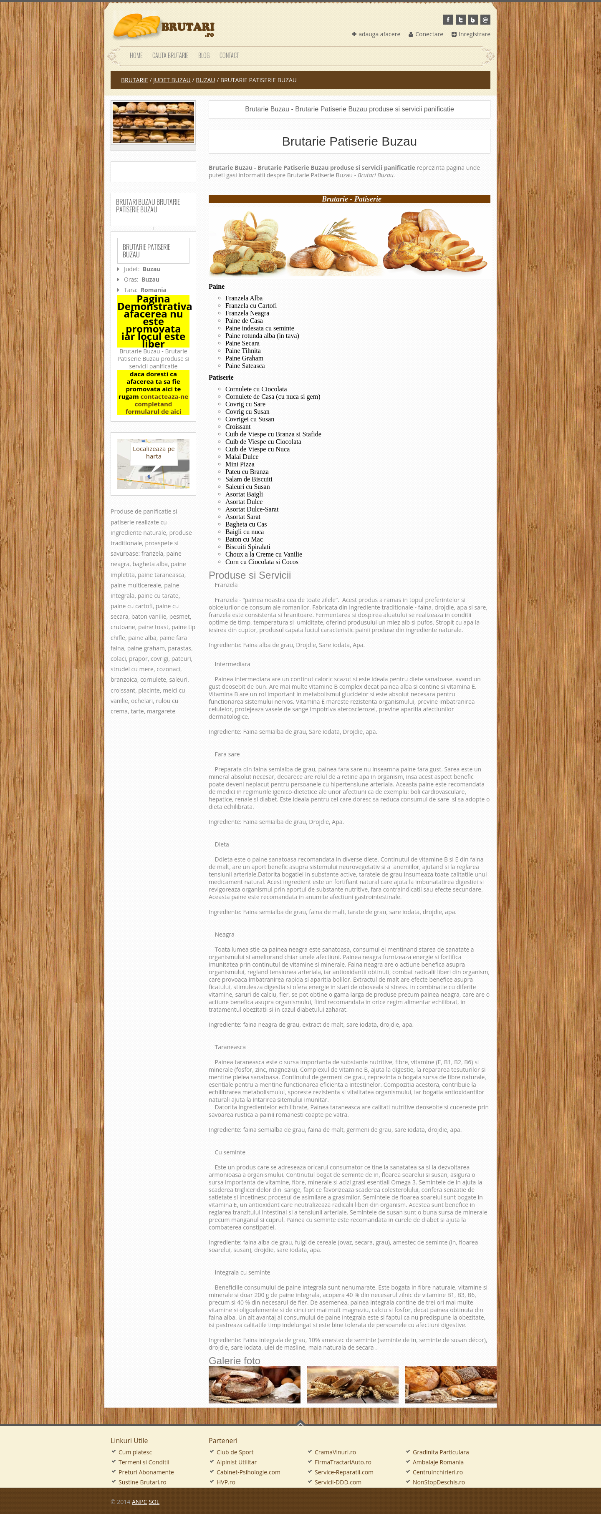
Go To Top (300, 1422)
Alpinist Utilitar (237, 1462)
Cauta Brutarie (170, 55)
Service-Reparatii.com (344, 1472)
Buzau (205, 80)
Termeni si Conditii (144, 1462)
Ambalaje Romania (438, 1462)
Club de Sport (235, 1452)
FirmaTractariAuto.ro (343, 1462)
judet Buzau (172, 80)
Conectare (426, 34)
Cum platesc (135, 1452)
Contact (229, 55)
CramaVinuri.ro (335, 1452)
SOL (154, 1502)
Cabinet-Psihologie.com (248, 1472)
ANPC (139, 1502)
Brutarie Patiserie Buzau (146, 250)
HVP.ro (226, 1482)
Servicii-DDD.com (338, 1482)
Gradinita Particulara (441, 1452)
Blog (204, 55)
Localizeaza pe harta (154, 452)
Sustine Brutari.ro (143, 1482)
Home (136, 55)
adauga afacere (376, 34)
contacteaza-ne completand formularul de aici (157, 404)
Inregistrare (471, 34)
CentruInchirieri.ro (438, 1472)
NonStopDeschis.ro (439, 1482)
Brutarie (134, 80)
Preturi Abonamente (146, 1472)
